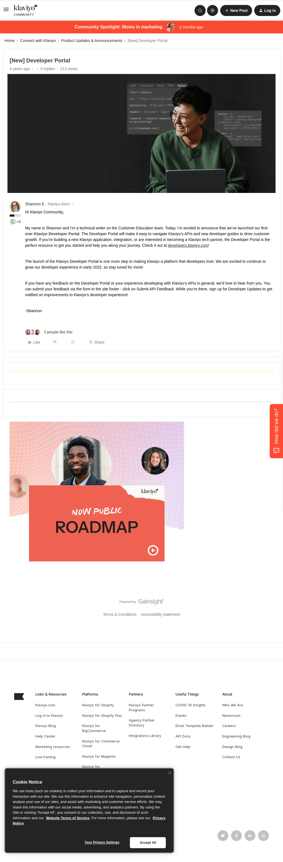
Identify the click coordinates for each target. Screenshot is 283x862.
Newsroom (231, 716)
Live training (45, 757)
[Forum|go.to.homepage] (26, 10)
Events (181, 716)
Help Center (45, 736)
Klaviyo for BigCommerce (94, 728)
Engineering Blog (236, 736)
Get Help (182, 747)
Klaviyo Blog (45, 726)
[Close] (169, 773)
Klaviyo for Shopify (98, 705)
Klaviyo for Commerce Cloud (101, 743)
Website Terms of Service (68, 818)
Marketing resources (52, 747)
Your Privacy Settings (102, 842)
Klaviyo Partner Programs (141, 707)
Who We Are (232, 705)
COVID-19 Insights (190, 705)
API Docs (183, 736)
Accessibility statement (160, 614)
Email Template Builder (194, 726)
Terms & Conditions (120, 614)
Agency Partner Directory (142, 722)
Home (9, 40)
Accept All (148, 843)
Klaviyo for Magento (99, 756)
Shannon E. (35, 204)
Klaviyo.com (45, 705)
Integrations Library (145, 736)
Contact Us (231, 757)
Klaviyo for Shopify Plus (102, 716)
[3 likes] (48, 332)
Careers (229, 726)
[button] (6, 11)
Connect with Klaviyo (38, 40)
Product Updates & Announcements (91, 40)
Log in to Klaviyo (49, 716)
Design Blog (232, 747)
